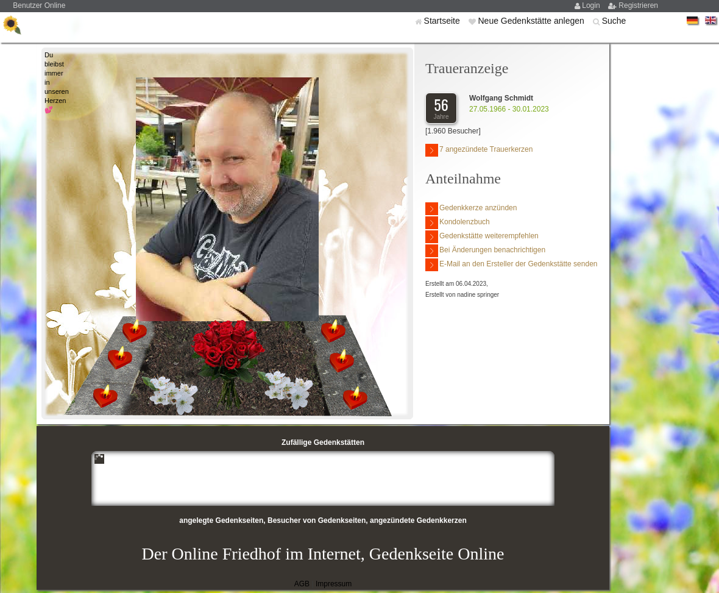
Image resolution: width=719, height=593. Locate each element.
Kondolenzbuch (457, 222)
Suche (614, 21)
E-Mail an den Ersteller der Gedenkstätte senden (511, 264)
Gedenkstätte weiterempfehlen (482, 236)
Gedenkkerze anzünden (471, 208)
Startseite (443, 21)
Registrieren (638, 5)
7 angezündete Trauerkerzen (479, 150)
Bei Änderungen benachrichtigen (485, 250)
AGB (302, 584)
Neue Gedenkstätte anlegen (532, 21)
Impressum (334, 584)
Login (592, 5)
